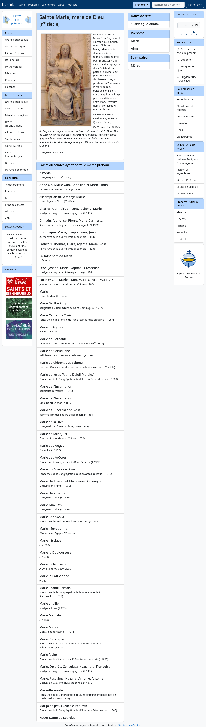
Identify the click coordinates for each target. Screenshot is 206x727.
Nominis (8, 4)
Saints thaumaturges (13, 154)
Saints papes (12, 139)
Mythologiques (14, 66)
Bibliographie (184, 136)
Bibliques (10, 73)
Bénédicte (182, 232)
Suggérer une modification (187, 78)
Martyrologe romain (17, 169)
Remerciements (186, 116)
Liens (180, 130)
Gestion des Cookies (129, 725)
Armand (181, 225)
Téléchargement (14, 184)
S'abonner (185, 59)
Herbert (181, 239)
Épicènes (10, 86)
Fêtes (8, 198)
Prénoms (33, 4)
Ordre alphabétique (16, 39)
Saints (21, 4)
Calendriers (48, 4)
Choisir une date (186, 14)
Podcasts (72, 4)
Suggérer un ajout (186, 68)
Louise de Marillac (187, 186)
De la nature (12, 60)
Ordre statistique (15, 46)
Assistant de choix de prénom (186, 51)
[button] (184, 32)
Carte (61, 4)
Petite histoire (185, 99)
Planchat (182, 212)
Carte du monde (14, 108)
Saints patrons (13, 145)
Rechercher (195, 4)
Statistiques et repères (185, 108)
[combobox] (168, 5)
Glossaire (182, 123)
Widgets (10, 211)
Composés (11, 80)
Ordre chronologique (13, 123)
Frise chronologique (16, 115)
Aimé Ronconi (185, 193)
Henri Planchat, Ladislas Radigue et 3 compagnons (188, 159)
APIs (7, 218)
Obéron (181, 219)
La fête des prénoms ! (17, 19)
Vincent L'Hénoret (187, 180)
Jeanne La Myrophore (183, 171)
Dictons (9, 163)
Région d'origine (14, 53)
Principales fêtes (14, 204)
